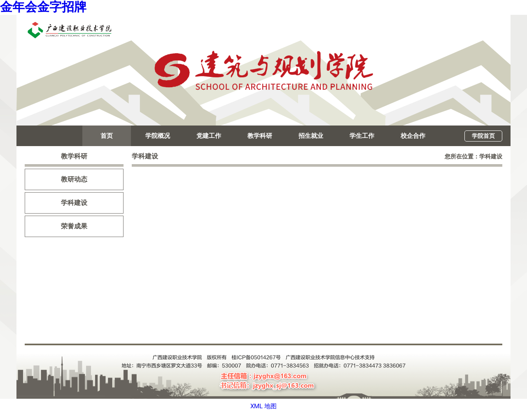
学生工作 (362, 136)
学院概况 (157, 136)
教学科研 (259, 136)
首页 (106, 136)
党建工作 (208, 136)
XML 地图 (263, 406)
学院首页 (483, 136)
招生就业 (310, 136)
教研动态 (74, 179)
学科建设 (74, 203)
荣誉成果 (74, 226)
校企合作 (413, 136)
